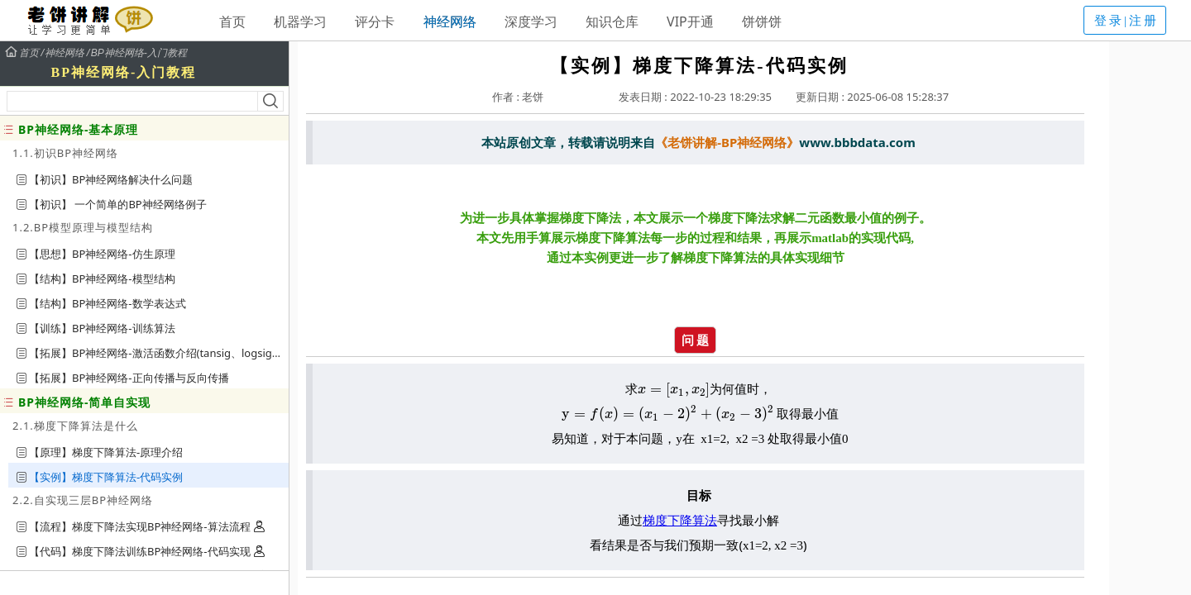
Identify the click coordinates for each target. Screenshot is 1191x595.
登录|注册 (1126, 20)
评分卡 (375, 21)
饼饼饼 (762, 21)
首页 (232, 21)
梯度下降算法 (680, 520)
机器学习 (300, 21)
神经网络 (449, 21)
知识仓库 (612, 21)
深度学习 (531, 21)
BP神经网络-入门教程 (139, 53)
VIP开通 (690, 21)
